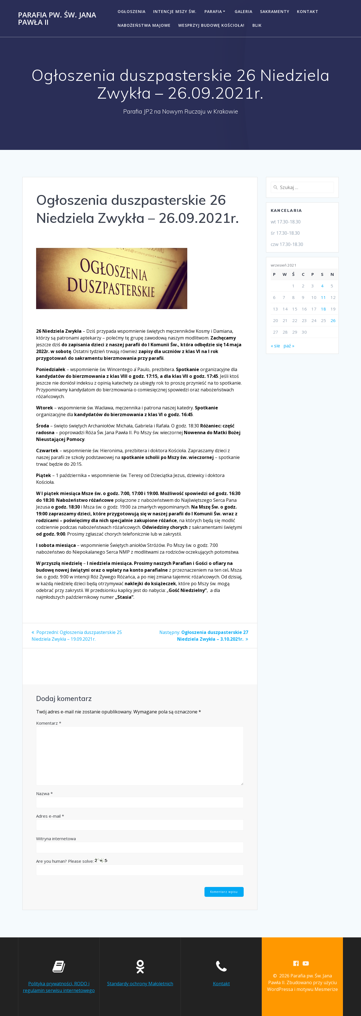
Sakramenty (274, 11)
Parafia (213, 11)
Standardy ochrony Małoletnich (140, 983)
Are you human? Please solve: (140, 867)
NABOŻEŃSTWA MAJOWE (144, 25)
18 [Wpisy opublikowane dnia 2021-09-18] (323, 309)
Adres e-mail (50, 816)
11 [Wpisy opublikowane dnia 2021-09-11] (323, 297)
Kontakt (307, 11)
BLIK (257, 25)
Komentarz (48, 723)
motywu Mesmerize (317, 989)
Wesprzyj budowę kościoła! (211, 25)
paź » (288, 346)
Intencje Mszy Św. (175, 11)
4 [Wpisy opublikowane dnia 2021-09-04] (322, 286)
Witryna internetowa (56, 838)
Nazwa (44, 793)
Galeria (243, 11)
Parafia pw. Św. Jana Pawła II (57, 18)
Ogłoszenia (132, 11)
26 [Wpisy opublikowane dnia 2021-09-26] (333, 320)
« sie (275, 346)
